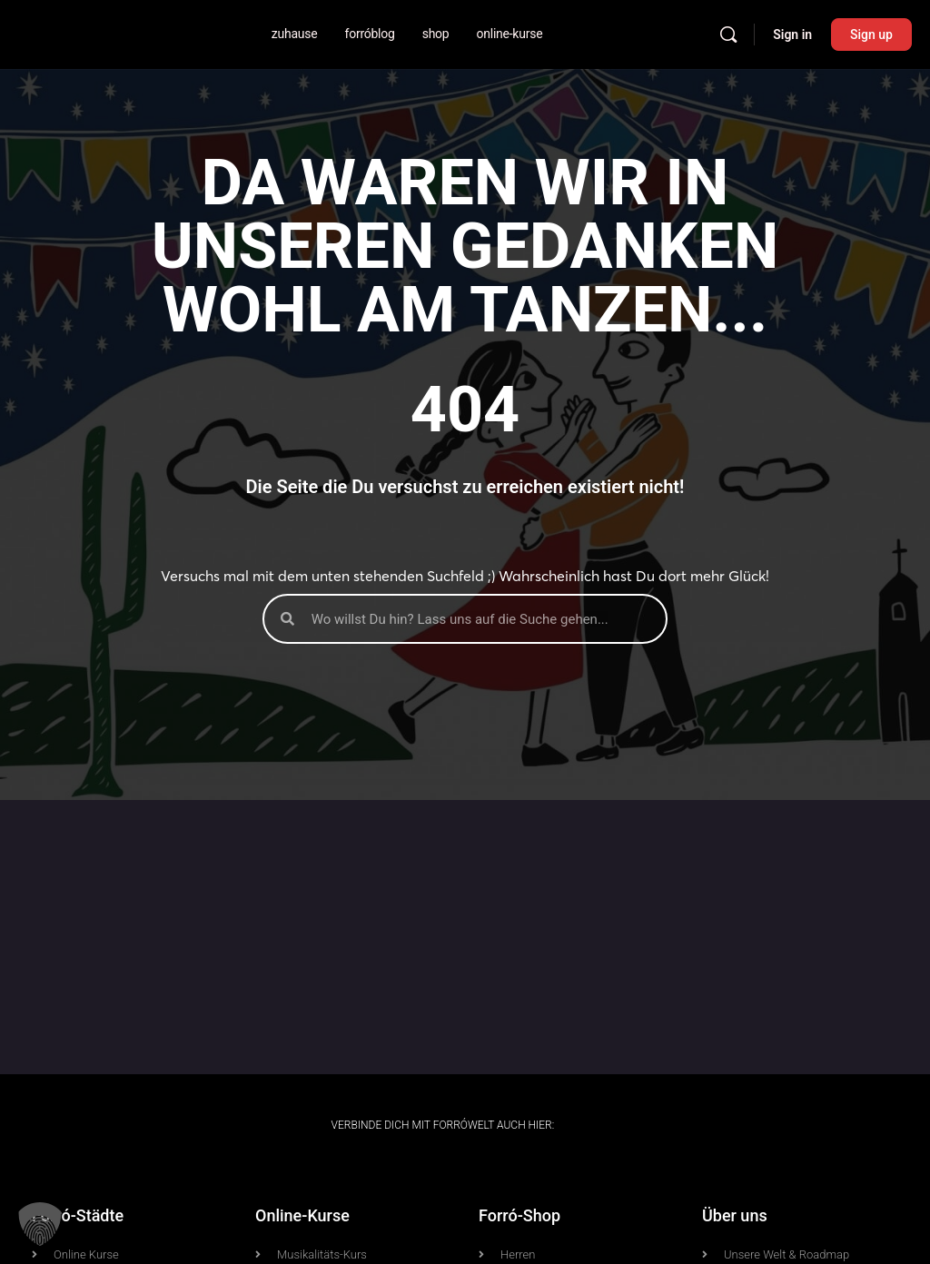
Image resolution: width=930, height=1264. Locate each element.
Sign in (792, 34)
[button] (40, 1224)
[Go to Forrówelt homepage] (47, 32)
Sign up (871, 34)
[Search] (728, 34)
